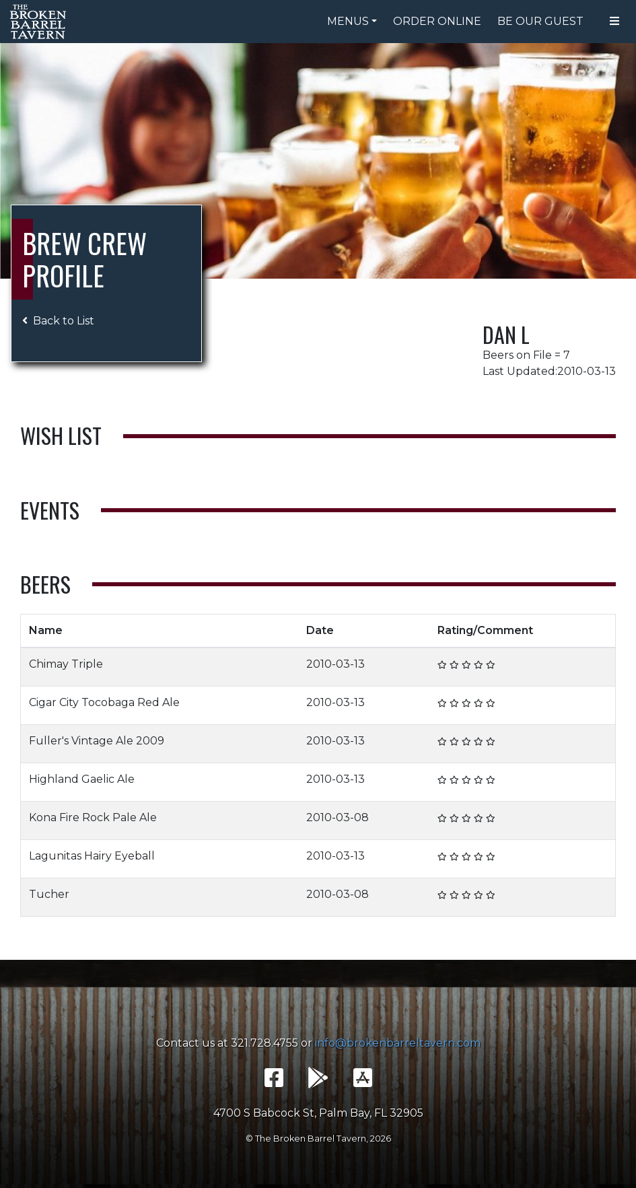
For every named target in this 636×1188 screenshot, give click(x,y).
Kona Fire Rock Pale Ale (93, 817)
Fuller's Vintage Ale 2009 (96, 740)
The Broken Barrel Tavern (40, 21)
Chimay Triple (66, 664)
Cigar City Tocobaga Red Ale (104, 702)
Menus (348, 21)
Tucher (49, 894)
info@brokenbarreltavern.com (398, 1043)
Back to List (58, 320)
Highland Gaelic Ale (82, 779)
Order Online (437, 21)
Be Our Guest (540, 21)
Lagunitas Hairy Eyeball (92, 855)
